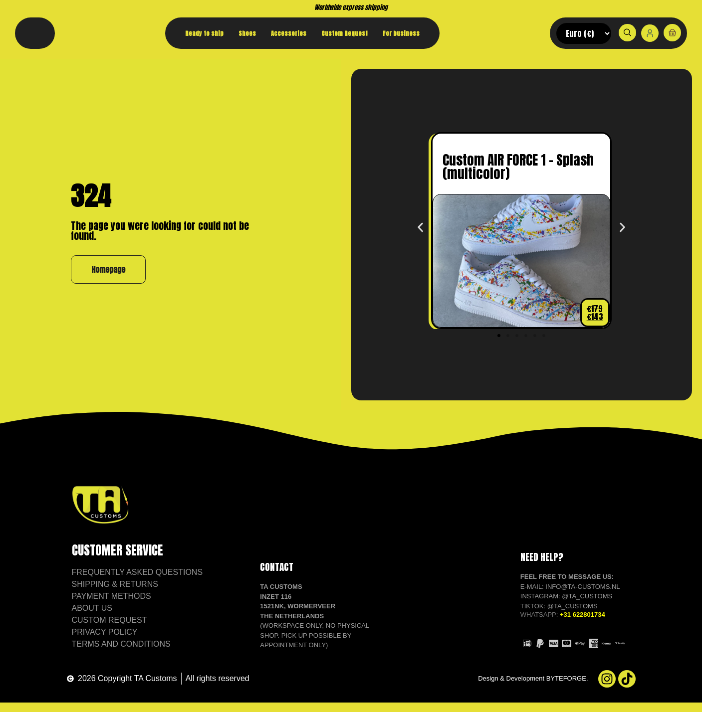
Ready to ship (204, 33)
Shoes (247, 33)
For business (401, 33)
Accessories (288, 33)
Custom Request (344, 33)
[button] (420, 237)
